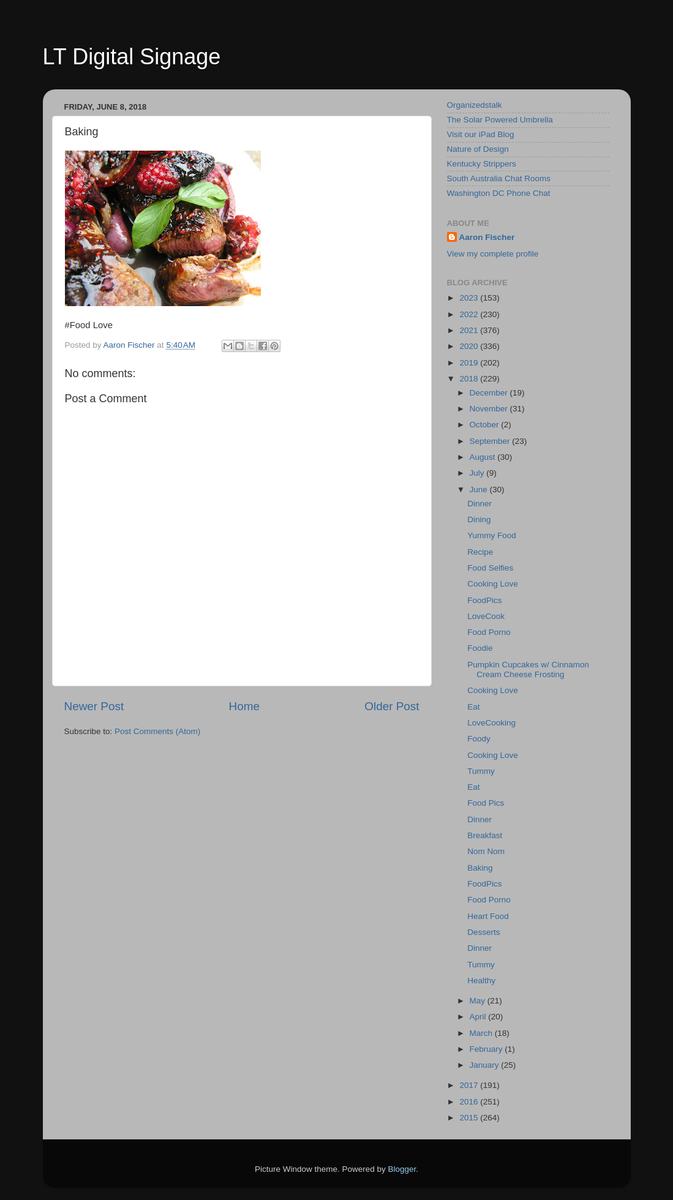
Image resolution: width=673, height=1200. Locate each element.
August (484, 457)
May (478, 1000)
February (487, 1049)
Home (244, 706)
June (480, 489)
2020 (469, 346)
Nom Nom (486, 851)
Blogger (402, 1169)
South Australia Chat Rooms (499, 178)
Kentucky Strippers (481, 163)
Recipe (480, 552)
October (486, 424)
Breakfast (484, 835)
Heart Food (488, 916)
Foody (479, 738)
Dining (479, 519)
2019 (469, 362)
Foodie (479, 648)
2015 (469, 1117)
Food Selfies (490, 567)
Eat (473, 706)
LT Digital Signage (132, 56)
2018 (469, 378)
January (486, 1065)
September (491, 441)
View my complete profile (493, 253)
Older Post (391, 706)
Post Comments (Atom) (157, 731)
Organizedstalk (474, 105)
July (478, 473)
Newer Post (94, 706)
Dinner (479, 503)
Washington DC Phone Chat (499, 193)
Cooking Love (492, 583)
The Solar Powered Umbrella (500, 119)
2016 (469, 1101)
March (482, 1033)
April (479, 1016)
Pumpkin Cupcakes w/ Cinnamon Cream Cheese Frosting (528, 669)
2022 (469, 314)
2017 (469, 1085)
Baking (479, 867)
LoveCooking (491, 722)
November (490, 408)
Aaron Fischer (487, 237)
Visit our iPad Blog (480, 134)
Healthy (481, 980)
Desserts (483, 932)
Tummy (481, 771)
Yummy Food (491, 535)
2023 (469, 297)
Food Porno (489, 632)
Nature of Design (478, 149)
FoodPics (484, 600)
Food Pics (485, 803)
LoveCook (486, 616)
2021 (469, 330)
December (490, 392)
